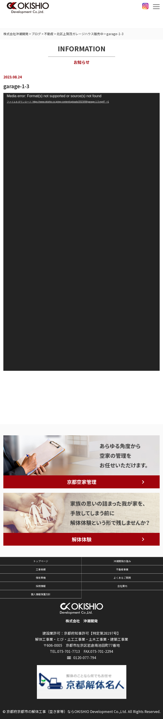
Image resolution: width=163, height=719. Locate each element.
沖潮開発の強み (122, 561)
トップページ (40, 561)
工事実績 (41, 569)
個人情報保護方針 (41, 594)
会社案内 (122, 586)
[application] (81, 232)
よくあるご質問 (122, 577)
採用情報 (41, 586)
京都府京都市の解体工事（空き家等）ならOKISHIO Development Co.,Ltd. (66, 711)
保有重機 (41, 577)
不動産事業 (122, 569)
